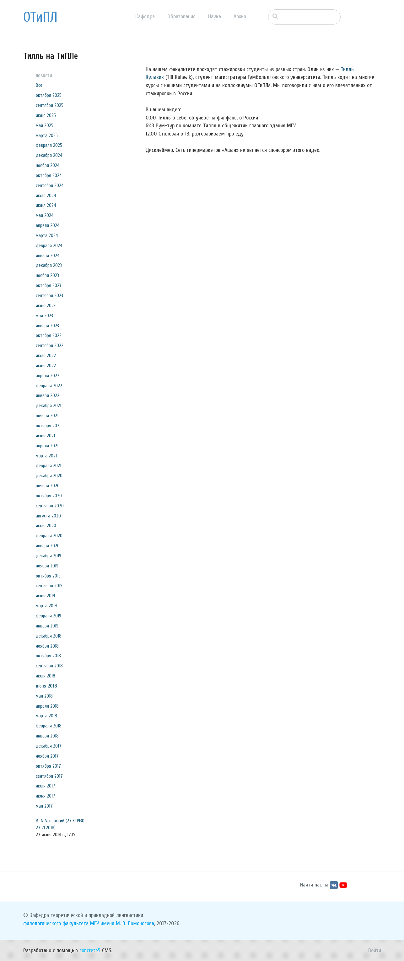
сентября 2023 (49, 295)
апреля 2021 (47, 446)
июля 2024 (46, 195)
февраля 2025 (49, 145)
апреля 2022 (47, 375)
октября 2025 (49, 95)
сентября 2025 (49, 105)
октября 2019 (48, 576)
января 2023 (47, 326)
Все (39, 85)
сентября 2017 (49, 776)
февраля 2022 (49, 386)
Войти (374, 950)
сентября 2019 (49, 585)
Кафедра (145, 16)
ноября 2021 (47, 415)
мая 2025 (44, 125)
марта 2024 (47, 235)
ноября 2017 (47, 756)
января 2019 (47, 626)
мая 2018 (44, 696)
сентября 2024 (50, 185)
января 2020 (48, 546)
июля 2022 (46, 355)
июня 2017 (45, 796)
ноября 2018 (47, 646)
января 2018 (47, 736)
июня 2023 (46, 305)
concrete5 (89, 950)
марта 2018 (46, 716)
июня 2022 (46, 365)
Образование (181, 16)
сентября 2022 (49, 345)
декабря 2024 (49, 155)
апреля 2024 (48, 225)
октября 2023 (48, 285)
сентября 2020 (50, 506)
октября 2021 (48, 425)
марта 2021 (46, 456)
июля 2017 (45, 786)
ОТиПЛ (40, 17)
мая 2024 (45, 215)
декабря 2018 (49, 636)
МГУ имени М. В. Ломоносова (122, 923)
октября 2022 (49, 335)
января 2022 (47, 395)
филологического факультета (56, 923)
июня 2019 (45, 596)
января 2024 (48, 255)
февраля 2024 (49, 245)
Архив (240, 16)
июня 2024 (46, 205)
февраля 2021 (48, 465)
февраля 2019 (48, 616)
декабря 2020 (49, 475)
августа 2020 (48, 516)
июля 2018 (45, 676)
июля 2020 (46, 525)
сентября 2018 (49, 666)
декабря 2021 (48, 405)
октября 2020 (49, 496)
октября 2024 (49, 175)
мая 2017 (44, 806)
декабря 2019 (48, 556)
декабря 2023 (49, 265)
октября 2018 (48, 656)
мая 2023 (44, 315)
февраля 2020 (49, 535)
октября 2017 (48, 766)
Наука (214, 16)
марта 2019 (46, 606)
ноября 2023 (47, 275)
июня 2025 (46, 115)
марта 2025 (47, 135)
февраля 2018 (49, 726)
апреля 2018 (47, 706)
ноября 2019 (47, 566)
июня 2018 (46, 686)
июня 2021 (45, 436)
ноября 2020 (48, 486)
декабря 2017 (49, 746)
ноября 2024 (48, 165)
